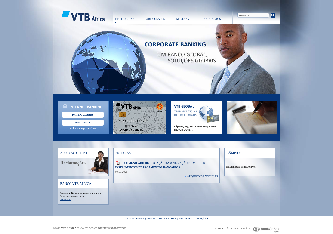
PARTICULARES (155, 19)
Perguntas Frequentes (140, 218)
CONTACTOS (212, 19)
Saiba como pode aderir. (83, 128)
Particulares (82, 114)
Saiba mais (65, 199)
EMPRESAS (182, 19)
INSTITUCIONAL (125, 19)
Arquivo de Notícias (202, 176)
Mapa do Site (167, 218)
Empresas (82, 122)
